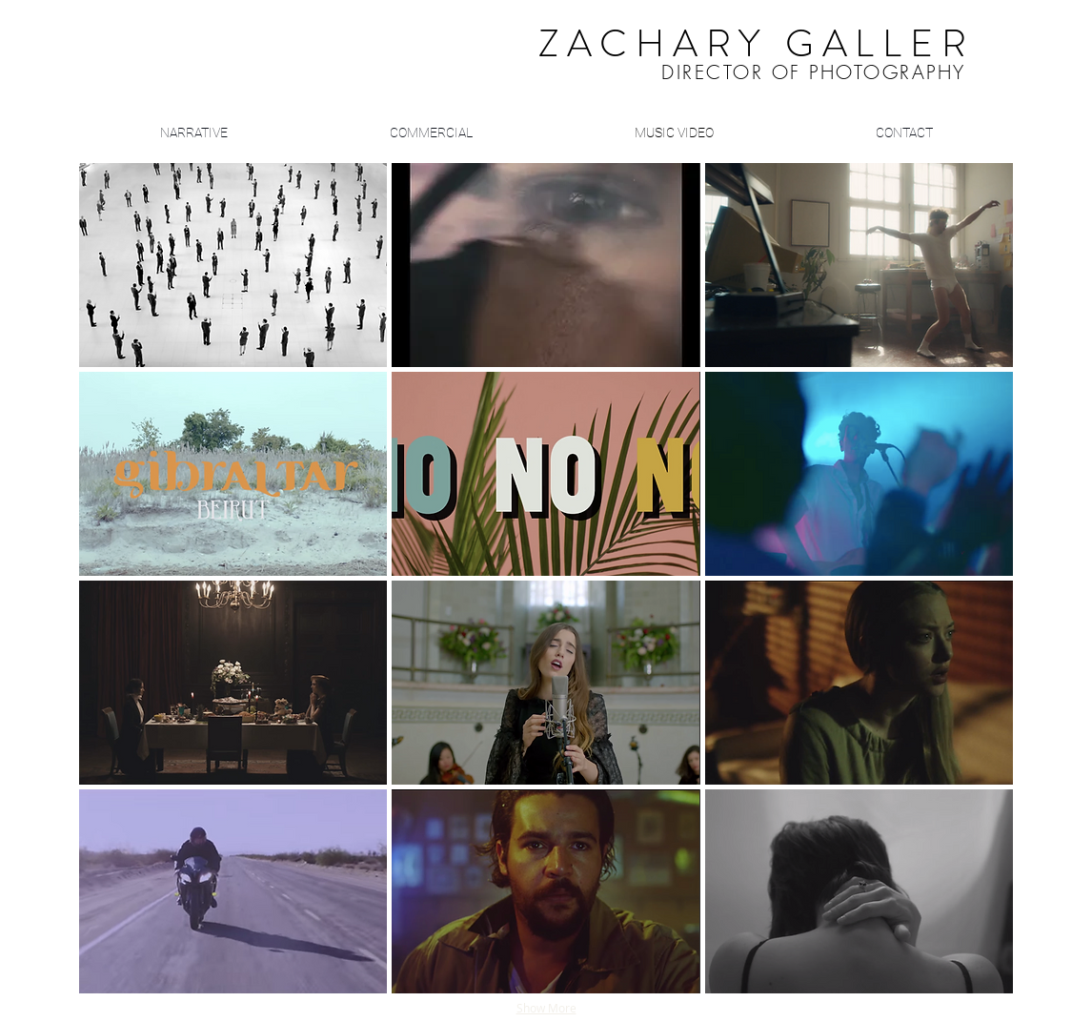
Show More (546, 1007)
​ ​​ (709, 48)
